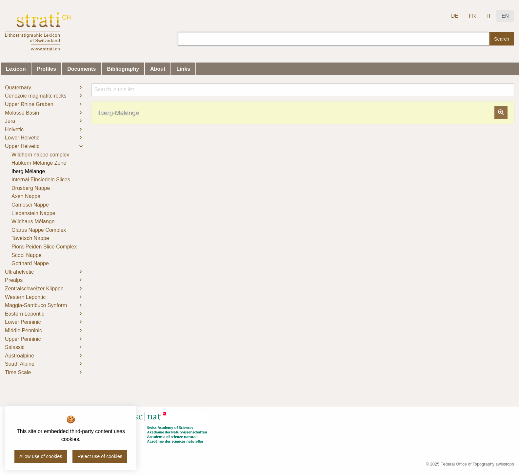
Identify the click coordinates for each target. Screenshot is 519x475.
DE (454, 16)
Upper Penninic (23, 339)
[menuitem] (43, 87)
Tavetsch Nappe (30, 238)
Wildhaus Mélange (33, 221)
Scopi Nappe (26, 255)
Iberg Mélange (28, 171)
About (157, 69)
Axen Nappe (25, 196)
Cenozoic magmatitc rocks (36, 96)
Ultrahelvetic (19, 272)
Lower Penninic (23, 322)
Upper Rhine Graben (29, 104)
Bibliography (123, 69)
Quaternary (18, 87)
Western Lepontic (25, 297)
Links (183, 69)
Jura (10, 121)
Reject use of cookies (99, 456)
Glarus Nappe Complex (38, 230)
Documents (81, 69)
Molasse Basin (22, 113)
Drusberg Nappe (30, 188)
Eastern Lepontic (24, 314)
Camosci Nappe (30, 205)
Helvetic (14, 129)
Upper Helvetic (22, 146)
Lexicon (16, 69)
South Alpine (19, 364)
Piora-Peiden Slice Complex (44, 246)
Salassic (15, 347)
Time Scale (18, 372)
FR (472, 16)
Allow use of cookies (40, 456)
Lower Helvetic (22, 137)
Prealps (14, 280)
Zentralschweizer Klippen (34, 288)
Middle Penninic (23, 330)
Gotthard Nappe (30, 263)
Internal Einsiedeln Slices (40, 179)
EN (505, 16)
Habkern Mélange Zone (38, 163)
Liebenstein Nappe (33, 213)
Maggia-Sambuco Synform (36, 305)
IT (489, 16)
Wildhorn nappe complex (40, 154)
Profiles (46, 69)
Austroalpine (19, 355)
